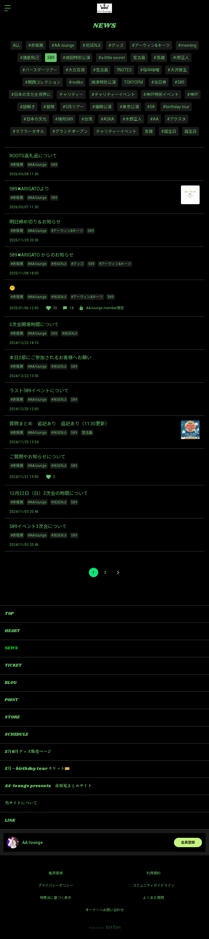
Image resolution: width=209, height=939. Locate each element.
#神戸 (192, 94)
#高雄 (159, 57)
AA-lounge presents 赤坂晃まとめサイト (48, 786)
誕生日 (190, 131)
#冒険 (48, 106)
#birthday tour (176, 106)
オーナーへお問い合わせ (104, 910)
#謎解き (27, 106)
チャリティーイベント (116, 131)
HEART (12, 631)
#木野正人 (132, 119)
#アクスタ (176, 119)
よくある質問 (153, 898)
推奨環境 (56, 873)
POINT (11, 700)
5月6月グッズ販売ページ (28, 752)
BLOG (11, 683)
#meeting (187, 45)
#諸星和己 (29, 57)
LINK (10, 820)
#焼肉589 (64, 119)
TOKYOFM (133, 82)
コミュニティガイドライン (154, 885)
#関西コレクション (43, 82)
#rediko (76, 82)
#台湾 (86, 119)
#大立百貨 (75, 70)
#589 (179, 82)
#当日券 (158, 82)
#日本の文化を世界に (31, 94)
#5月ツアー (73, 106)
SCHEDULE (16, 734)
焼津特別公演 (103, 82)
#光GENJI (91, 45)
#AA (154, 119)
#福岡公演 (101, 106)
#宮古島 (100, 70)
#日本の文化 (35, 119)
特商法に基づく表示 (55, 898)
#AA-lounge (62, 45)
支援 (149, 131)
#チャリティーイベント (113, 94)
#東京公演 (129, 106)
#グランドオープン (70, 131)
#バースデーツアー (39, 70)
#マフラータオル (28, 131)
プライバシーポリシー (55, 885)
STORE (12, 717)
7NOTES (124, 70)
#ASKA (107, 119)
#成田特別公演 (76, 57)
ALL (16, 45)
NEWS (11, 648)
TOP (9, 614)
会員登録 (188, 842)
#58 (151, 106)
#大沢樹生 (177, 70)
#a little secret (111, 57)
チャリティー (71, 94)
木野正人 (181, 57)
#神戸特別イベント (161, 94)
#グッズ (116, 45)
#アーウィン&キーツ (151, 45)
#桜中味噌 (149, 70)
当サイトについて (21, 803)
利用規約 (153, 873)
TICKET (13, 665)
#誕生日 (168, 131)
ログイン (199, 8)
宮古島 (139, 57)
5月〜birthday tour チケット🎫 (37, 769)
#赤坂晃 (35, 45)
